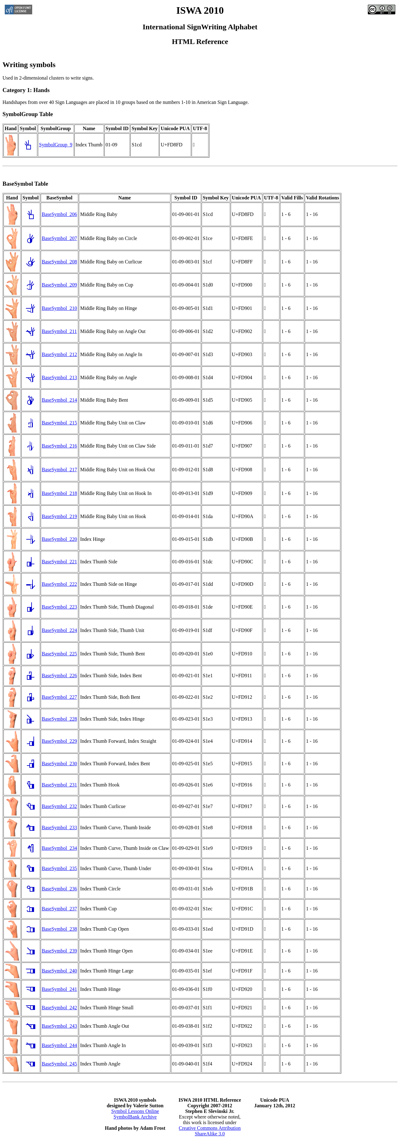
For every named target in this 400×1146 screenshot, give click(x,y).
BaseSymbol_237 (59, 908)
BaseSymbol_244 (59, 1045)
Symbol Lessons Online (135, 1111)
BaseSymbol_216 (59, 445)
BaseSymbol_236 (59, 888)
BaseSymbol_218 (59, 493)
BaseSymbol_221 (59, 561)
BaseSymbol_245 (59, 1063)
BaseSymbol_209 (59, 284)
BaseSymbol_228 (59, 719)
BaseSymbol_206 (59, 214)
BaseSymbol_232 (59, 806)
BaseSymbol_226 (59, 675)
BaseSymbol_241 (59, 989)
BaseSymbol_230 (59, 763)
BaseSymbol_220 (59, 539)
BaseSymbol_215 (59, 422)
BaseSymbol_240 (59, 970)
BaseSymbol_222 (59, 584)
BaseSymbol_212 (59, 354)
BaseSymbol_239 (59, 950)
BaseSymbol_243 (59, 1026)
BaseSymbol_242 (59, 1007)
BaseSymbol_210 (59, 308)
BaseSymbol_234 (59, 848)
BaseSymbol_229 (59, 741)
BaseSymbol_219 (59, 516)
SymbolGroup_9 (55, 144)
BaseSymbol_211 (59, 331)
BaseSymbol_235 (59, 868)
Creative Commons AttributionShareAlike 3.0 (210, 1130)
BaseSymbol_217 (59, 469)
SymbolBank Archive (135, 1116)
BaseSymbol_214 (59, 400)
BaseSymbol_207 (59, 238)
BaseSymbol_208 (59, 261)
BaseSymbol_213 (59, 377)
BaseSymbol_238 (59, 929)
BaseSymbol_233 (59, 827)
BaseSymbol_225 (59, 653)
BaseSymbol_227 (59, 697)
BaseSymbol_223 (59, 607)
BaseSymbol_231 (59, 784)
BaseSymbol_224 (59, 630)
